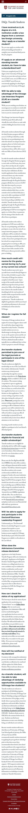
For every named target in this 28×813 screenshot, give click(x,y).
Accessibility (14, 803)
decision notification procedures (11, 669)
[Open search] (25, 1)
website (12, 456)
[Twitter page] (11, 809)
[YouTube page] (15, 809)
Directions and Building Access (14, 796)
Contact (14, 794)
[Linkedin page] (13, 809)
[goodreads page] (17, 809)
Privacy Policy (14, 799)
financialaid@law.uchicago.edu (11, 507)
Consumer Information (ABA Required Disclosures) (14, 801)
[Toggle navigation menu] (3, 1)
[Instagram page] (18, 809)
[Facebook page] (9, 809)
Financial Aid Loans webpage (15, 499)
